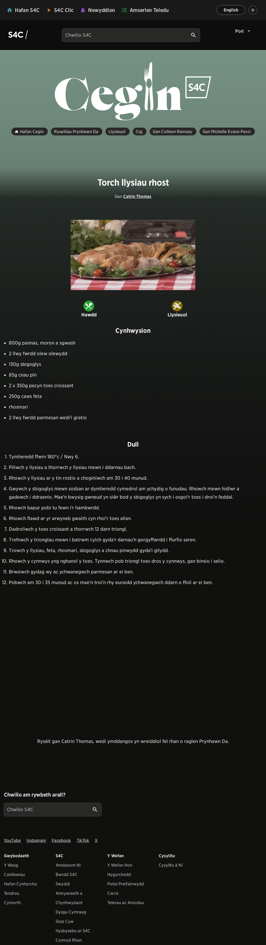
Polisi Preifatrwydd (125, 883)
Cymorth (12, 902)
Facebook (61, 840)
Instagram (36, 840)
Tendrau (11, 893)
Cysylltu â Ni (171, 865)
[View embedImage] (133, 255)
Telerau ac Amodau (125, 902)
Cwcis (112, 893)
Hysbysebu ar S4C (73, 930)
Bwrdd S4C (66, 874)
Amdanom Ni (68, 865)
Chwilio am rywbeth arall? (34, 795)
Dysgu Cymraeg (71, 912)
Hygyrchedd (119, 874)
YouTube (12, 840)
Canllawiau (14, 874)
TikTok (83, 840)
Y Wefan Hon (119, 865)
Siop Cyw (65, 921)
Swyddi (63, 883)
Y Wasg (11, 865)
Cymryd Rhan (69, 940)
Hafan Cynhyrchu (20, 883)
